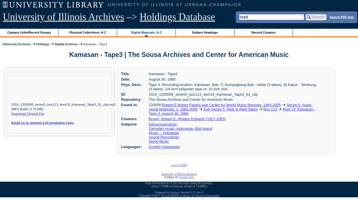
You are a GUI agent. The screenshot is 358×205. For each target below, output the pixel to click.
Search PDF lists (342, 17)
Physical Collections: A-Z (87, 32)
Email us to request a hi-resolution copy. (42, 122)
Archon (175, 192)
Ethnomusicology (163, 124)
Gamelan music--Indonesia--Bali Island (180, 128)
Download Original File (27, 113)
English (155, 147)
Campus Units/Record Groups (29, 32)
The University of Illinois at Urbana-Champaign (190, 195)
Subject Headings (205, 32)
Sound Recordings (164, 137)
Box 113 (270, 109)
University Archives (16, 44)
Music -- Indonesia (164, 133)
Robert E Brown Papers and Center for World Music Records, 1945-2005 (221, 105)
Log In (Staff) (179, 165)
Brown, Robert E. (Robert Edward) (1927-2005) (187, 119)
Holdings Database (177, 16)
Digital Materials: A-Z (146, 32)
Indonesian (171, 147)
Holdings (42, 44)
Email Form (187, 177)
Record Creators (263, 32)
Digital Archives (66, 44)
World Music (159, 141)
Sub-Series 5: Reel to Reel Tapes (230, 109)
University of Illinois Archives (63, 16)
